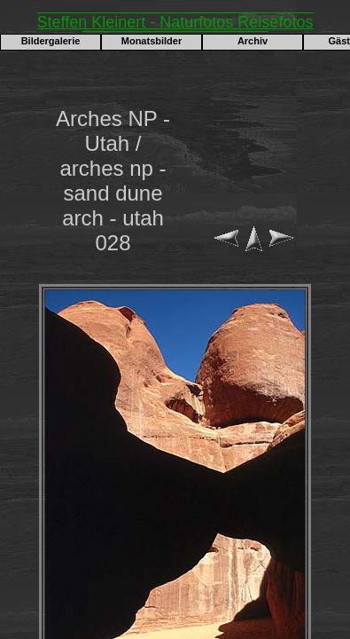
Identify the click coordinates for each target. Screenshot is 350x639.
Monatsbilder (151, 41)
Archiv (252, 41)
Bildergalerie (51, 41)
